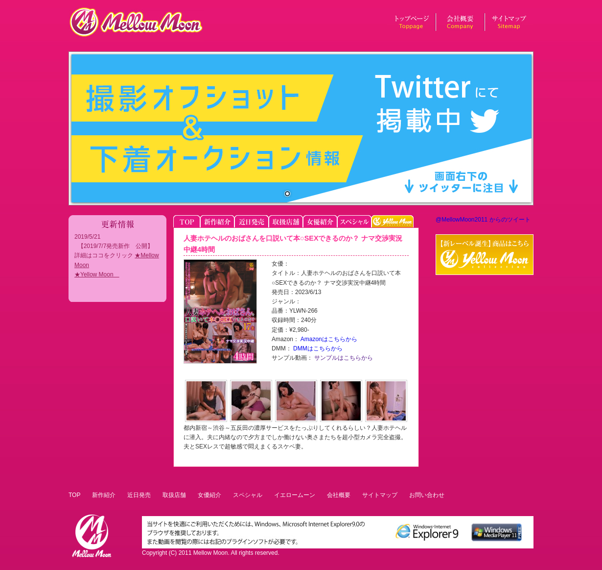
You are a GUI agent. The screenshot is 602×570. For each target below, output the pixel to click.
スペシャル (247, 495)
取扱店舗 (174, 495)
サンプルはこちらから (343, 357)
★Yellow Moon (96, 274)
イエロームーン (294, 495)
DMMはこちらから (317, 348)
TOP (74, 495)
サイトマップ (379, 495)
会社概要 (338, 495)
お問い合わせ (426, 495)
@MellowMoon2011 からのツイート (483, 219)
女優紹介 (209, 495)
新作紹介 (104, 495)
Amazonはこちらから (328, 339)
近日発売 (139, 495)
